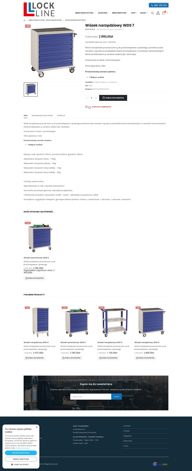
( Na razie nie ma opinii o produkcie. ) (110, 29)
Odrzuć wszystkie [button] (21, 459)
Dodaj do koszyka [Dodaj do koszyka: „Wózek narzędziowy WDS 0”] (109, 358)
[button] (21, 464)
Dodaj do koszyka (115, 98)
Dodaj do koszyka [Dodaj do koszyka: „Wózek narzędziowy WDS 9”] (36, 358)
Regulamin (128, 436)
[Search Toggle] (152, 12)
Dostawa (127, 426)
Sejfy (133, 13)
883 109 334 (159, 5)
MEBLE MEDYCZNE (119, 13)
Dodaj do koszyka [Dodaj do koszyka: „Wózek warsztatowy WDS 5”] (36, 278)
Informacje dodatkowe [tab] (42, 115)
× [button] (37, 427)
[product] (40, 238)
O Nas (126, 446)
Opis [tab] (25, 115)
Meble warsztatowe (84, 13)
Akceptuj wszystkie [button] (20, 453)
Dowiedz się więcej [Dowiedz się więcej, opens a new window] (23, 448)
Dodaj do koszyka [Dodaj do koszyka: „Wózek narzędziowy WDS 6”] (146, 358)
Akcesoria (102, 13)
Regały (143, 13)
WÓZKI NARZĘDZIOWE (101, 89)
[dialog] (20, 447)
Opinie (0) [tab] (61, 115)
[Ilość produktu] (91, 98)
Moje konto (128, 441)
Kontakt (127, 431)
